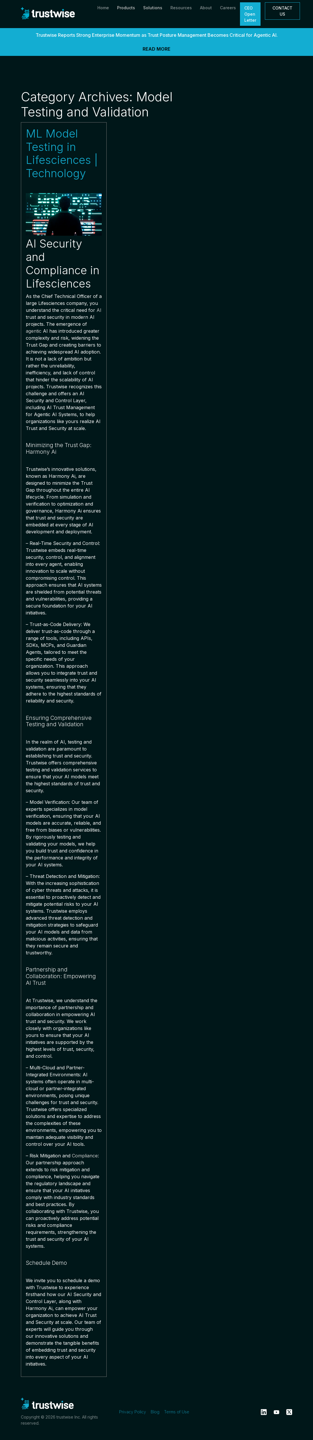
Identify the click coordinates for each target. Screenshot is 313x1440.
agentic (33, 331)
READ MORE (156, 49)
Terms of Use (176, 1411)
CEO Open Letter (250, 14)
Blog (155, 1411)
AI (99, 310)
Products (126, 7)
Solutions (152, 7)
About (206, 7)
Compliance (85, 1156)
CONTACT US (282, 11)
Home (103, 7)
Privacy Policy (132, 1411)
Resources (181, 7)
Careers (228, 7)
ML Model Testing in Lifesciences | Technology (62, 153)
